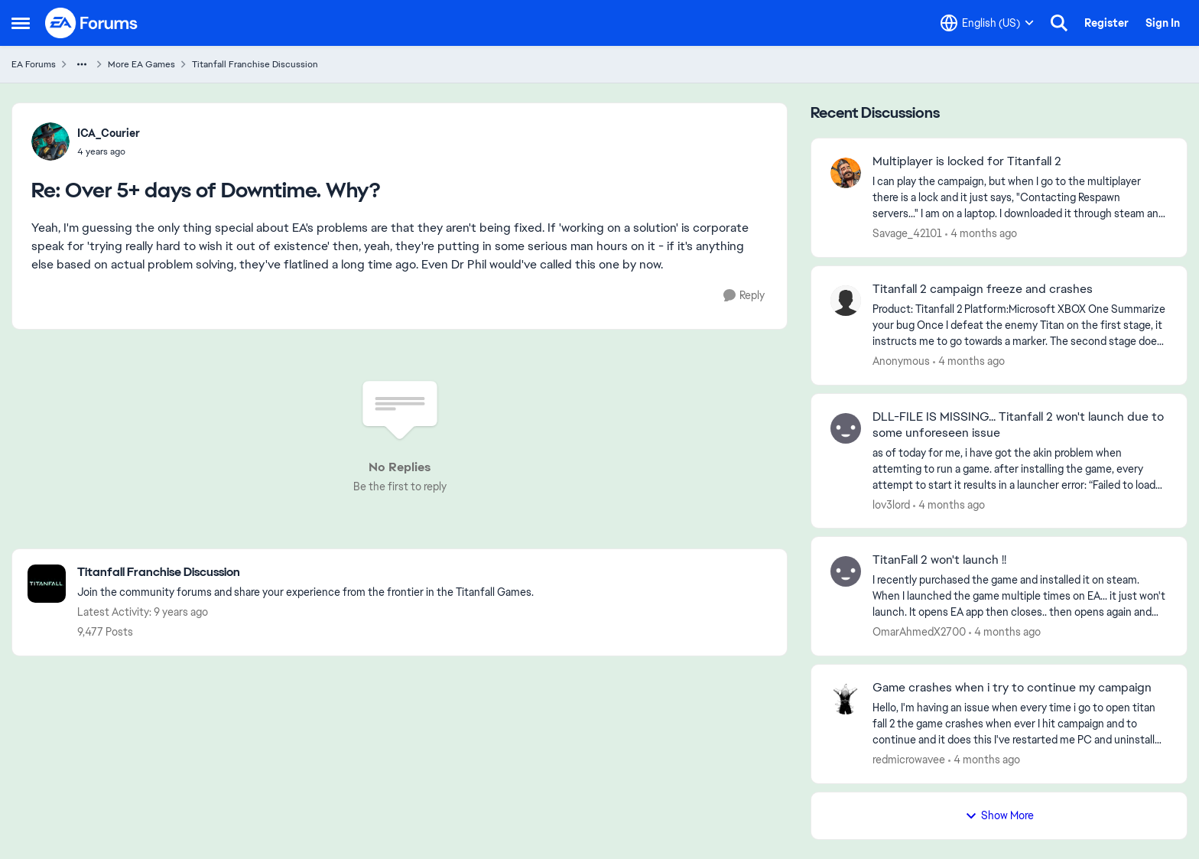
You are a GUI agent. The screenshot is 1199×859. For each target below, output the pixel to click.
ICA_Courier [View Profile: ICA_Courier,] (108, 133)
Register (1106, 23)
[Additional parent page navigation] (82, 64)
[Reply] (744, 295)
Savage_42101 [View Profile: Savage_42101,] (907, 233)
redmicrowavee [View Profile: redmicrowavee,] (908, 759)
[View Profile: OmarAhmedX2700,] (845, 571)
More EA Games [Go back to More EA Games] (141, 64)
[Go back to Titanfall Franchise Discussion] (305, 573)
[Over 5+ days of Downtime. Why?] (108, 151)
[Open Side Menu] (20, 22)
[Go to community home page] (91, 23)
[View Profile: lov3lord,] (845, 428)
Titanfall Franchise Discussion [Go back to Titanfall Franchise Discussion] (255, 64)
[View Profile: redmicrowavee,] (845, 699)
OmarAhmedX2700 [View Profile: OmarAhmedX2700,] (919, 632)
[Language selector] (987, 23)
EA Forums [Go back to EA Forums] (33, 64)
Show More (999, 815)
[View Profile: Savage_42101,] (845, 173)
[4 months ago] (981, 234)
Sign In (1162, 23)
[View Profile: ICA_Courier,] (50, 141)
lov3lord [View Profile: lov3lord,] (891, 504)
